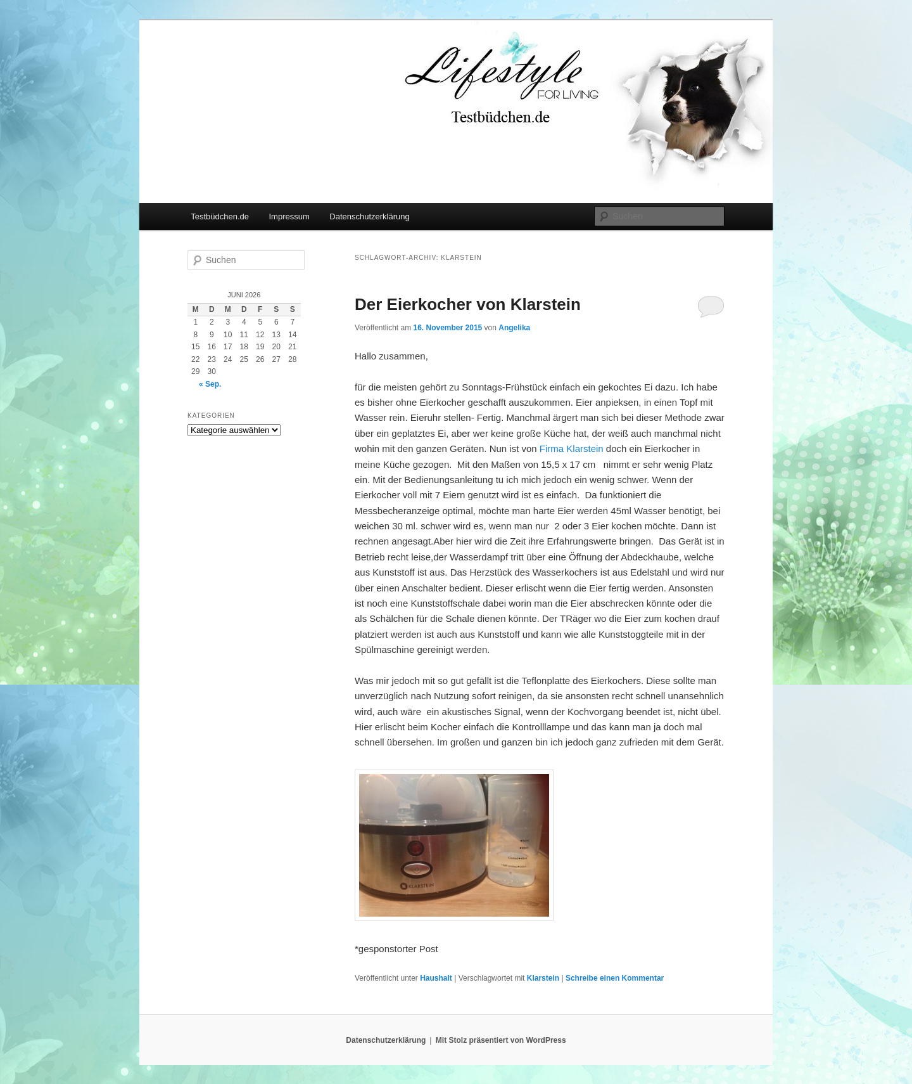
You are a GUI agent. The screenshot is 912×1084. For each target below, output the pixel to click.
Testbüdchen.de (220, 216)
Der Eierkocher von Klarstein (468, 304)
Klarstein (543, 978)
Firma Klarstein (572, 448)
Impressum (289, 216)
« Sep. (210, 384)
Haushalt (436, 978)
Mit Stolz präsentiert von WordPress (501, 1040)
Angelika (514, 327)
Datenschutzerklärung (369, 216)
